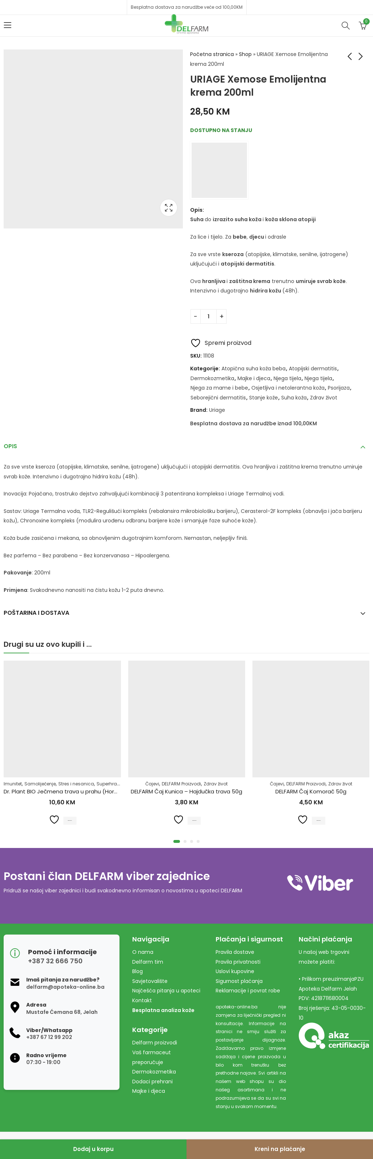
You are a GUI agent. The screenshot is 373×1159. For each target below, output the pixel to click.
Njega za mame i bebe (219, 387)
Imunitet (13, 783)
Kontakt (142, 1000)
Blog (137, 971)
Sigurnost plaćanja (239, 981)
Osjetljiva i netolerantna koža (288, 387)
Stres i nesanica (76, 783)
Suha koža (294, 397)
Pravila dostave (235, 952)
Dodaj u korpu (93, 1149)
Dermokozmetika (212, 378)
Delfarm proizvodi (154, 1042)
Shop (245, 54)
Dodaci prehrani (152, 1081)
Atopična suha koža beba (253, 368)
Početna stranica (212, 54)
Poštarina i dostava (36, 613)
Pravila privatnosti (238, 961)
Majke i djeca (253, 378)
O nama (142, 952)
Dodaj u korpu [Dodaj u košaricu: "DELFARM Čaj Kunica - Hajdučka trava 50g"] (194, 819)
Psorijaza (339, 387)
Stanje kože (263, 397)
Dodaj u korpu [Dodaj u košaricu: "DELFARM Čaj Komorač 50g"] (318, 819)
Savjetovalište (150, 981)
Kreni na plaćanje (280, 1149)
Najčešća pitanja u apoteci (166, 990)
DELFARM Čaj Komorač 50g (310, 791)
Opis (10, 446)
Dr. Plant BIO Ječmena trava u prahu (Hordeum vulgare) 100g (86, 791)
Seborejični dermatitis (218, 397)
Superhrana (110, 783)
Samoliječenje (40, 783)
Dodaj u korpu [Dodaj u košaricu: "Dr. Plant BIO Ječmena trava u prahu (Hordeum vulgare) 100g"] (70, 819)
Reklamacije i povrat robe (248, 990)
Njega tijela (287, 378)
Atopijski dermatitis (313, 368)
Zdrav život (323, 397)
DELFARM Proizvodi (181, 783)
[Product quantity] (208, 316)
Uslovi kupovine (235, 971)
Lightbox (168, 207)
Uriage (217, 410)
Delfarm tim (147, 961)
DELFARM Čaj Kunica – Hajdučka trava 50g (186, 791)
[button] (177, 841)
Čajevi (152, 783)
